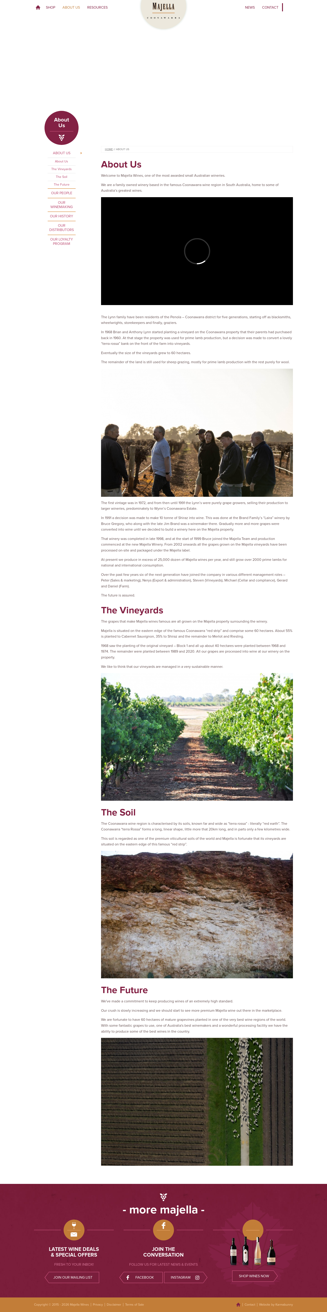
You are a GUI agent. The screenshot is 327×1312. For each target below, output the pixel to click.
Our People (61, 193)
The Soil (61, 177)
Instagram (185, 1277)
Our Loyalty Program (61, 241)
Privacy (98, 1305)
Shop (50, 7)
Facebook (140, 1277)
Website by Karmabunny (276, 1305)
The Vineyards (61, 169)
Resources (97, 7)
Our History (61, 216)
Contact (270, 7)
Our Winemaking (61, 204)
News (250, 7)
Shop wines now (254, 1276)
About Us (71, 7)
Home (38, 7)
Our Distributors (61, 227)
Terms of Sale (134, 1305)
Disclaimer (114, 1305)
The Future (61, 184)
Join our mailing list (72, 1277)
